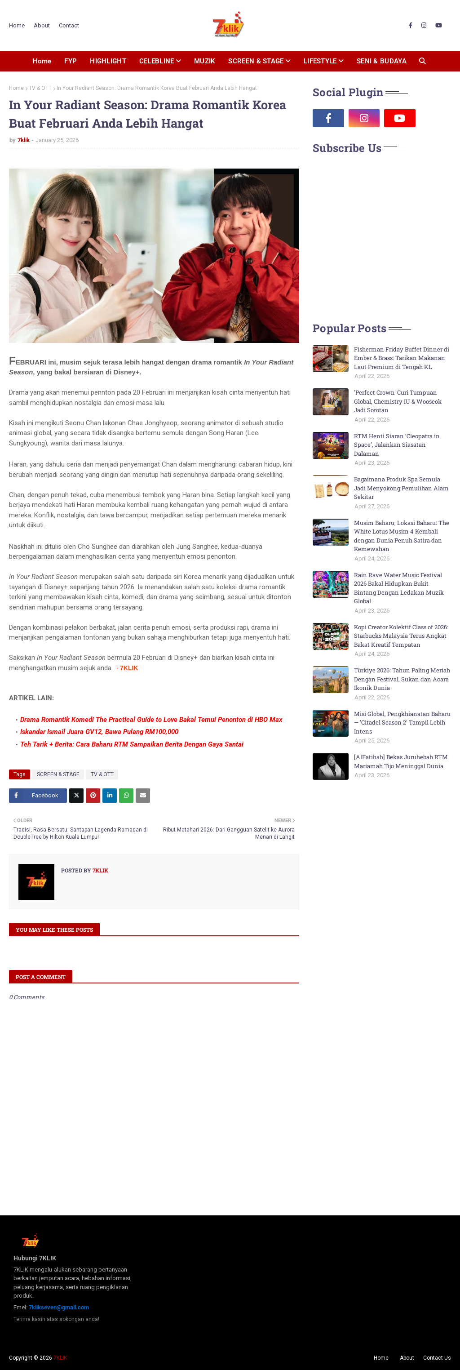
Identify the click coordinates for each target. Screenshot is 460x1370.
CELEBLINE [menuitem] (156, 61)
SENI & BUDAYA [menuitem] (382, 61)
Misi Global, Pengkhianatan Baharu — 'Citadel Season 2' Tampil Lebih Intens (402, 722)
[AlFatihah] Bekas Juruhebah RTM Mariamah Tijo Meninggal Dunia (401, 761)
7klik (24, 140)
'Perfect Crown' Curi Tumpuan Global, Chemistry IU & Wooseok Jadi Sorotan (398, 401)
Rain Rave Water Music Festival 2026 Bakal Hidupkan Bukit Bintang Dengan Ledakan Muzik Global (399, 588)
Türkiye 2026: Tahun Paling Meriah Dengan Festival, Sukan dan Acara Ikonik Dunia (402, 679)
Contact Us (437, 1358)
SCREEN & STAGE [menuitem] (255, 61)
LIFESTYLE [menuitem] (320, 61)
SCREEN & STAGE (58, 774)
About (42, 25)
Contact (69, 25)
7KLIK (60, 1358)
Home (17, 25)
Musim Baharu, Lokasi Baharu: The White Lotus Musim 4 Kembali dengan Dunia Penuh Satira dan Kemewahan (401, 536)
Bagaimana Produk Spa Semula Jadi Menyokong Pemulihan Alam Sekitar (401, 488)
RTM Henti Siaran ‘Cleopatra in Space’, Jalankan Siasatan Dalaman (397, 445)
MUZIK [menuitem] (205, 61)
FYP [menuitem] (70, 61)
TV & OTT (40, 88)
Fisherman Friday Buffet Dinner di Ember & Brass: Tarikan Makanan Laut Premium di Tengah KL (401, 358)
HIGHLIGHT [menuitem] (108, 61)
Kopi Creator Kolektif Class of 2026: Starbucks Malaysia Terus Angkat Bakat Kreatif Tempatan (401, 636)
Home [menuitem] (42, 61)
